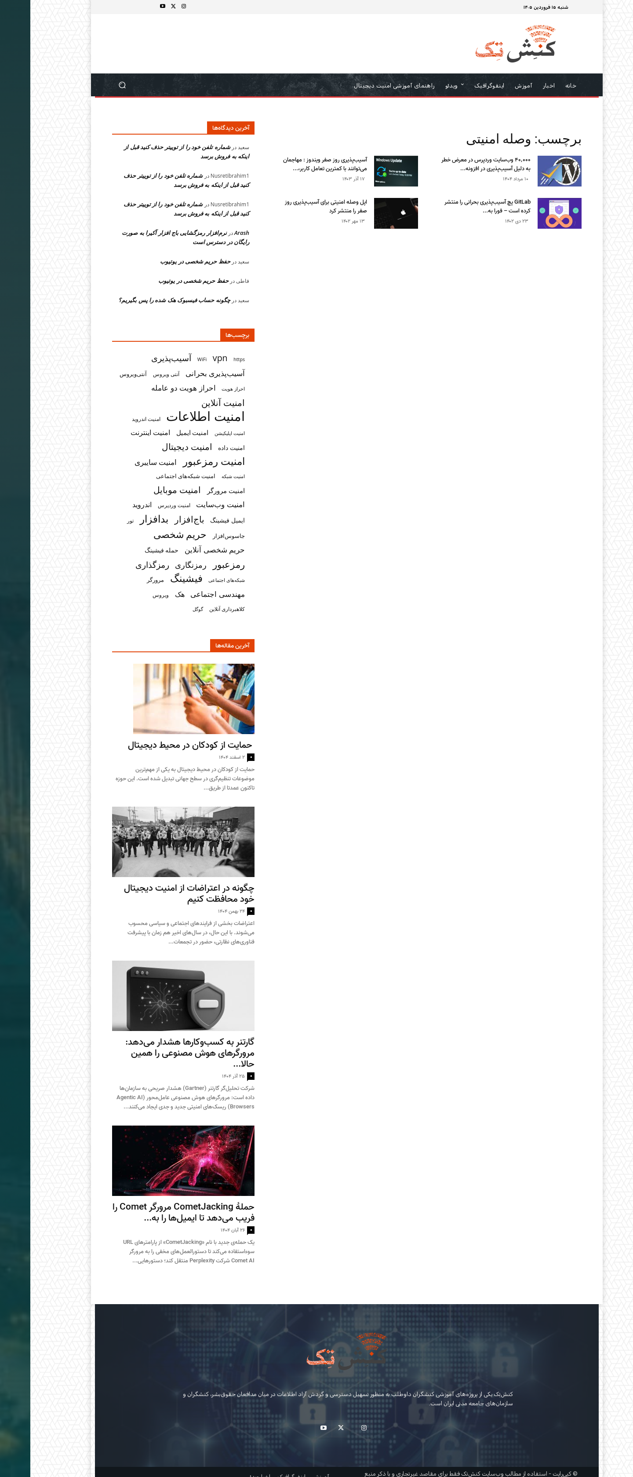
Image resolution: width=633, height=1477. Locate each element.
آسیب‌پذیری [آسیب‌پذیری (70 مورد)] (141, 357)
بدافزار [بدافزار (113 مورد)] (123, 518)
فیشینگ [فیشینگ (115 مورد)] (156, 578)
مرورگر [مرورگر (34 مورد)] (125, 580)
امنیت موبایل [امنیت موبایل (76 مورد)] (147, 489)
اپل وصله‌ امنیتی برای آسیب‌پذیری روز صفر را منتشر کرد (296, 206)
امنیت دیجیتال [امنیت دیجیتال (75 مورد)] (156, 446)
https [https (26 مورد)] (209, 359)
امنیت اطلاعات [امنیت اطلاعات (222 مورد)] (175, 416)
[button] (92, 85)
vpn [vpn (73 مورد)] (189, 357)
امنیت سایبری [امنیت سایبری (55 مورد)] (125, 462)
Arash (211, 233)
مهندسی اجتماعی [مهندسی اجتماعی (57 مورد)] (187, 594)
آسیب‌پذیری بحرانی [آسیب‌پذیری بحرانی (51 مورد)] (185, 373)
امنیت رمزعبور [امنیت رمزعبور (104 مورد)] (184, 461)
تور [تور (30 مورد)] (100, 520)
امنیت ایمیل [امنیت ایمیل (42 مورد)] (162, 432)
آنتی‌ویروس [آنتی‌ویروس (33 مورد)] (102, 374)
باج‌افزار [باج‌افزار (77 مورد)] (159, 519)
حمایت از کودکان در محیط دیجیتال (161, 745)
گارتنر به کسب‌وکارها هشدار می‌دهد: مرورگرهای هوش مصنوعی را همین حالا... (159, 1053)
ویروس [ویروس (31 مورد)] (130, 595)
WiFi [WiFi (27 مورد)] (172, 359)
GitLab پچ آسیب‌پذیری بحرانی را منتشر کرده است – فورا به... (457, 206)
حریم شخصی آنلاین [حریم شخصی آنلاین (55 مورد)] (184, 549)
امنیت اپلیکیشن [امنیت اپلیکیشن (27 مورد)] (199, 433)
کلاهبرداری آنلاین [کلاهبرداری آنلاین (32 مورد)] (197, 609)
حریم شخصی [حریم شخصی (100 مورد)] (150, 534)
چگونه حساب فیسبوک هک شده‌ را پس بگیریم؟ (144, 300)
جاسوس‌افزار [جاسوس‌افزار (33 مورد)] (198, 536)
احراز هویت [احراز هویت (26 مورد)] (203, 389)
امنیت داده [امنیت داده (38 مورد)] (201, 447)
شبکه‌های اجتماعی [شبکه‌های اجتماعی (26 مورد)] (196, 580)
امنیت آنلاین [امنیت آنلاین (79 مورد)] (193, 402)
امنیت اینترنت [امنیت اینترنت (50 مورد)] (120, 432)
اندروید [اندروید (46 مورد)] (111, 504)
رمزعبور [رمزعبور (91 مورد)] (198, 564)
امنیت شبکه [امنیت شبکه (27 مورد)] (203, 476)
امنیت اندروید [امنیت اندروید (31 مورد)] (116, 419)
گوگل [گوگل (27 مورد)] (167, 609)
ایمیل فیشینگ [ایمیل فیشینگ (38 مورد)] (197, 520)
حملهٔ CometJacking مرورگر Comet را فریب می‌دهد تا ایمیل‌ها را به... (153, 1212)
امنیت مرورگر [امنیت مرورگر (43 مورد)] (196, 490)
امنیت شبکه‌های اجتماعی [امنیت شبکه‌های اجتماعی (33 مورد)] (156, 476)
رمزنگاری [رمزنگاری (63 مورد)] (160, 564)
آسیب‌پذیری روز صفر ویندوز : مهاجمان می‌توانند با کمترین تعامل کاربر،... (295, 164)
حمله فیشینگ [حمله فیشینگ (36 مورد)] (131, 550)
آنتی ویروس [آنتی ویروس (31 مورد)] (136, 374)
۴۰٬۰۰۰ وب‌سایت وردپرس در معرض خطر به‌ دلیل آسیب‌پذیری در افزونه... (455, 164)
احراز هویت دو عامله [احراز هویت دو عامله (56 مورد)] (153, 387)
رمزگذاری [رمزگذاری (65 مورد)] (122, 564)
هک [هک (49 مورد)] (149, 594)
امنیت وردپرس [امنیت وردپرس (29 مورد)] (143, 505)
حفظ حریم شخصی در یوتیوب (165, 261)
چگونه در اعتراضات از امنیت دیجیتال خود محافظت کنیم (159, 894)
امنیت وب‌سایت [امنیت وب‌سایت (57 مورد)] (190, 504)
